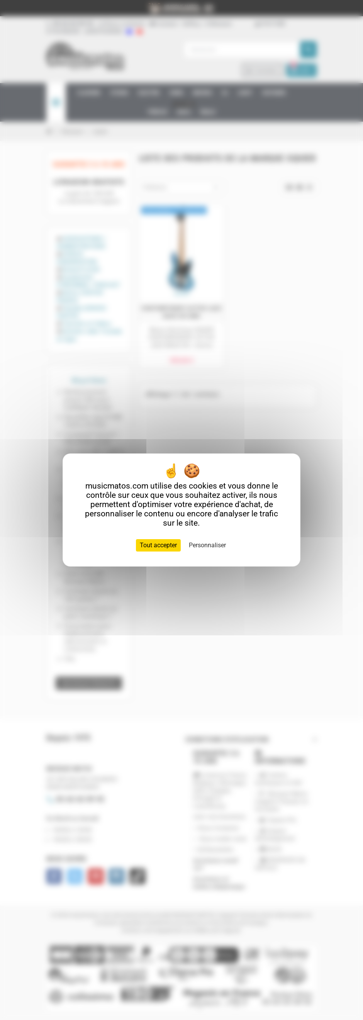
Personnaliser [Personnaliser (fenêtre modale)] (207, 545)
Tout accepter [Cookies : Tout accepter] (158, 545)
